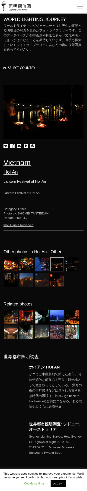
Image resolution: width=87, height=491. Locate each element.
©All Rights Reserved (18, 225)
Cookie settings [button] (34, 483)
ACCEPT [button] (58, 483)
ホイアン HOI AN (44, 367)
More (56, 390)
